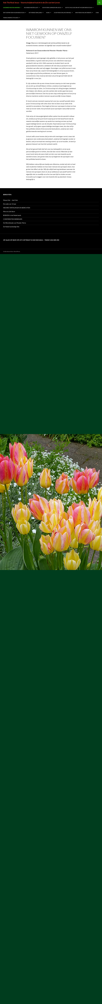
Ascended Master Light (31, 7)
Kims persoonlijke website (83, 12)
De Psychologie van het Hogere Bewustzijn (78, 7)
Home (48, 12)
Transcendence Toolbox (11, 17)
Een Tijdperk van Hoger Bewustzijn (14, 12)
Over (97, 12)
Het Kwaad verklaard (35, 12)
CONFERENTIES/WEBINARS (12, 219)
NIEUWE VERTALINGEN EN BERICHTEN (16, 208)
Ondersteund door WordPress (11, 251)
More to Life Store (9, 211)
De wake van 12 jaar (9, 204)
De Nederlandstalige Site (11, 227)
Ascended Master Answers (11, 7)
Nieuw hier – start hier (10, 200)
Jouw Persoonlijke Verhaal (62, 12)
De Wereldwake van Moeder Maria (14, 223)
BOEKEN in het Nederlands (12, 215)
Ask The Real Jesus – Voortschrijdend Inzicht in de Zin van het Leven (31, 2)
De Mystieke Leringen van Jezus (51, 7)
